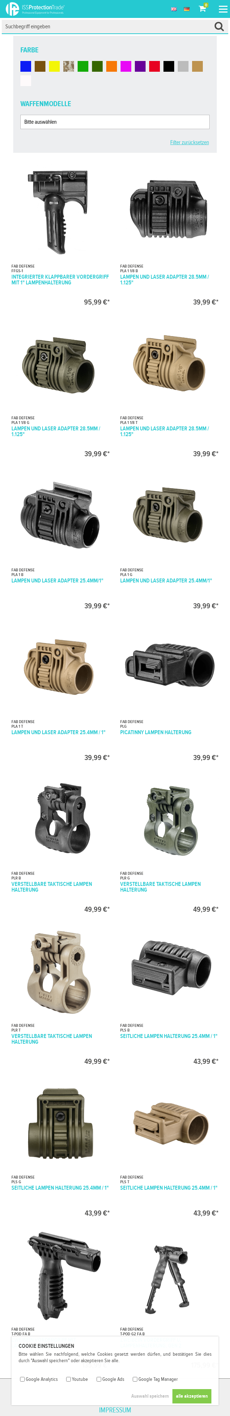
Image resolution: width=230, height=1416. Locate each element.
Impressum (115, 1410)
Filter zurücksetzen (189, 142)
